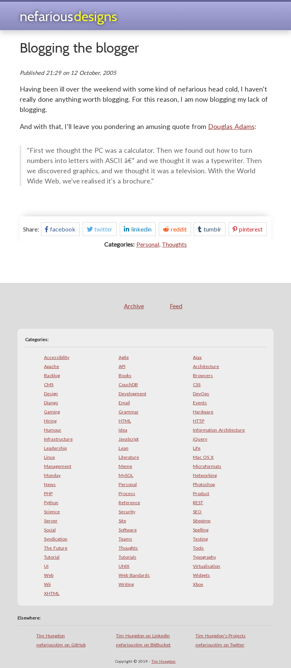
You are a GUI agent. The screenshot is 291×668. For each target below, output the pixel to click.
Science (52, 511)
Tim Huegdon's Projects (221, 635)
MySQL (126, 475)
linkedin (138, 229)
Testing (200, 539)
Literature (129, 457)
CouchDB (128, 384)
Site (122, 521)
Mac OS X (203, 457)
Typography (204, 557)
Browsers (203, 375)
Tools (198, 548)
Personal (147, 244)
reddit (175, 229)
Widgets (201, 575)
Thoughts (174, 244)
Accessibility (56, 357)
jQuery (200, 439)
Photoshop (204, 484)
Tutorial (51, 557)
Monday (52, 475)
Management (57, 466)
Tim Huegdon (50, 635)
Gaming (52, 412)
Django (51, 402)
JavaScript (129, 439)
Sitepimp (201, 521)
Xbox (198, 584)
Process (127, 493)
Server (51, 521)
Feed (176, 305)
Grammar (129, 412)
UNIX (124, 566)
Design (51, 393)
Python (51, 502)
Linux (49, 457)
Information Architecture (219, 430)
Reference (129, 502)
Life (196, 448)
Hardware (203, 412)
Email (124, 402)
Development (132, 393)
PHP (48, 493)
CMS (48, 384)
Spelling (200, 530)
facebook (60, 229)
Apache (51, 366)
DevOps (201, 393)
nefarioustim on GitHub (61, 645)
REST (198, 502)
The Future (55, 548)
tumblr (209, 229)
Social (50, 530)
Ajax (197, 357)
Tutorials (127, 557)
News (50, 484)
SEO (197, 511)
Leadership (55, 448)
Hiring (50, 421)
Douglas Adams (231, 126)
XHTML (51, 593)
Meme (125, 466)
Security (127, 511)
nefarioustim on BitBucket (143, 645)
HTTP (198, 421)
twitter (100, 229)
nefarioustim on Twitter (220, 645)
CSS (196, 384)
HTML (125, 421)
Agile (124, 357)
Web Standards (134, 575)
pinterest (248, 229)
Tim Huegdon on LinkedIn (143, 635)
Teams (125, 539)
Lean (123, 448)
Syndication (55, 539)
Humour (52, 430)
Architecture (206, 366)
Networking (205, 475)
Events (200, 402)
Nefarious (68, 16)
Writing (126, 584)
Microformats (207, 466)
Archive (134, 305)
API (122, 366)
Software (128, 530)
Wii (47, 584)
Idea (123, 430)
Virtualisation (206, 566)
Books (125, 375)
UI (46, 566)
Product (201, 493)
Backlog (52, 375)
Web (48, 575)
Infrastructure (58, 439)
